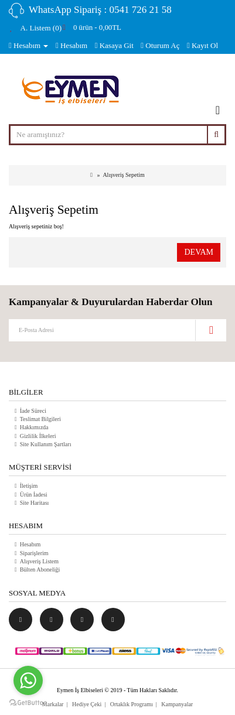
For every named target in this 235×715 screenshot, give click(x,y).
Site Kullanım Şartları (45, 444)
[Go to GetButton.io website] (28, 703)
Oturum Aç (160, 45)
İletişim (29, 486)
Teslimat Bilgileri (40, 419)
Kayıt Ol (202, 45)
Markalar (53, 704)
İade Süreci (33, 411)
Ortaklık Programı (131, 704)
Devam (198, 252)
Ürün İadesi (33, 494)
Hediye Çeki (86, 704)
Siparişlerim (34, 553)
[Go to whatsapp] (28, 680)
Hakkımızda (34, 427)
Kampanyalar (177, 704)
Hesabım (30, 544)
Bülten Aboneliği (40, 569)
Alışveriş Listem (39, 561)
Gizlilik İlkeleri (38, 436)
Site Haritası (34, 503)
